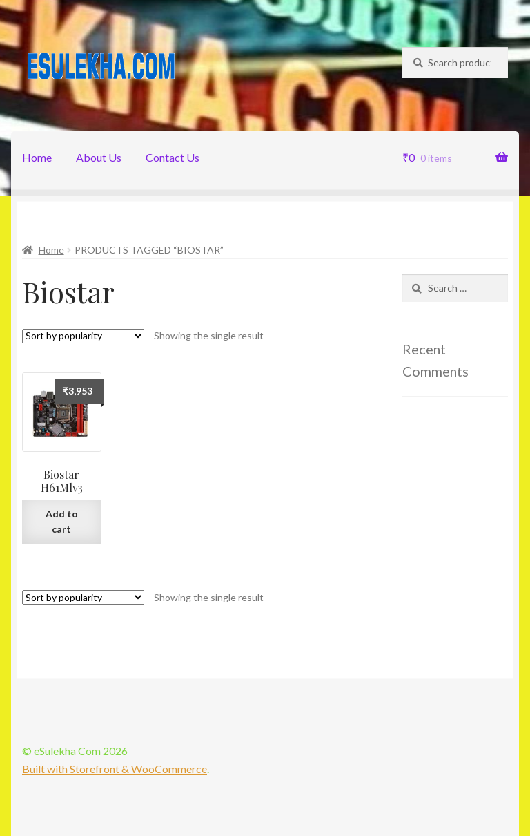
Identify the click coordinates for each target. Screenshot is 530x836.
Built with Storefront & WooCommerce (114, 768)
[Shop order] (83, 336)
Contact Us (172, 157)
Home (37, 157)
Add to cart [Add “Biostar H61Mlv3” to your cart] (62, 521)
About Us (98, 157)
